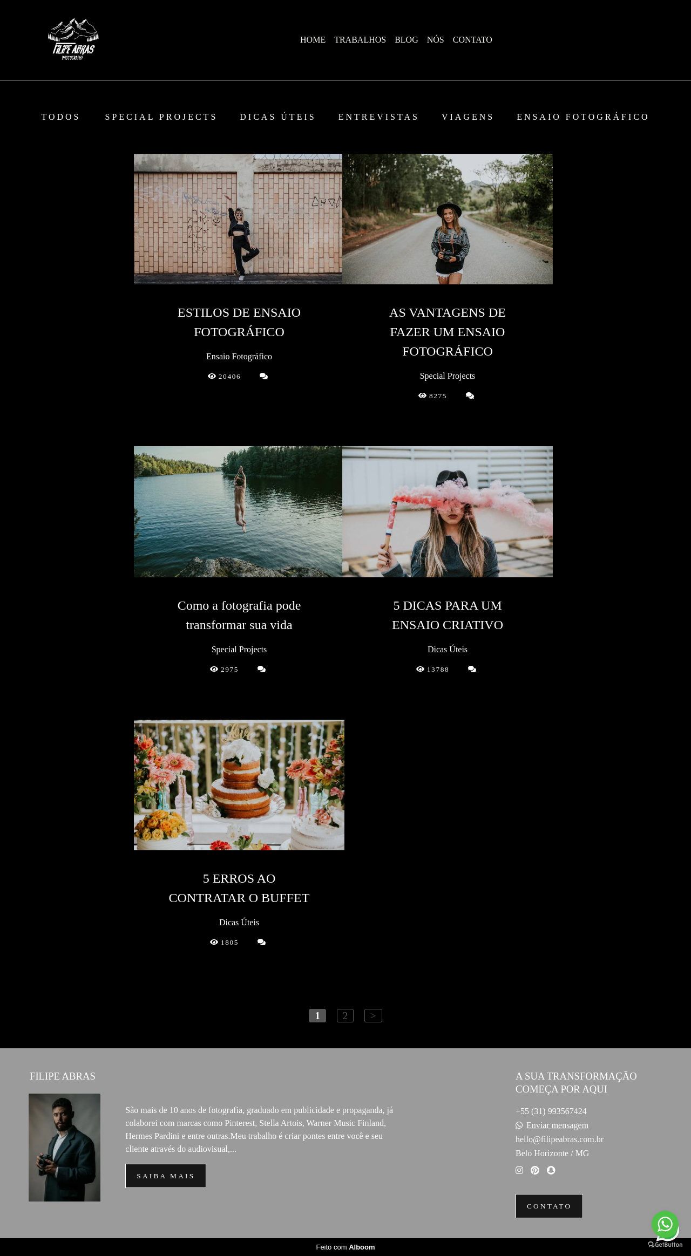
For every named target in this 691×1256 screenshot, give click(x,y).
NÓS (435, 39)
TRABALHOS (360, 39)
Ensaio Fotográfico (583, 117)
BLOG (406, 39)
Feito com (345, 1247)
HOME (313, 39)
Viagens (468, 117)
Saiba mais (166, 1176)
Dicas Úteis (278, 117)
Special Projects (161, 117)
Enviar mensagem (557, 1125)
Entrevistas (378, 117)
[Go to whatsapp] (665, 1224)
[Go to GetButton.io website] (665, 1244)
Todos (60, 117)
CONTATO (472, 39)
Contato (549, 1206)
